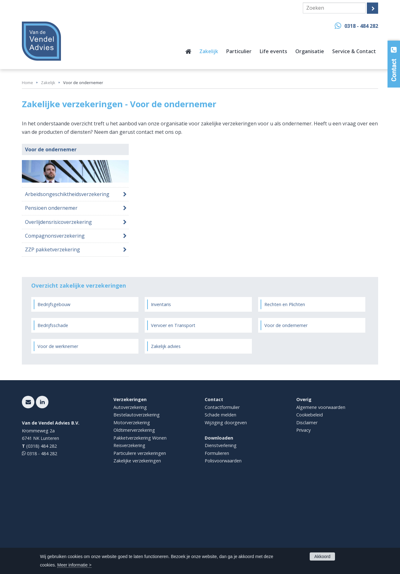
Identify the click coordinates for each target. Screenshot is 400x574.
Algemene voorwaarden (320, 492)
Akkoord (322, 556)
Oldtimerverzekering (134, 514)
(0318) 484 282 (41, 530)
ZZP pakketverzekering (52, 333)
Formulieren (217, 538)
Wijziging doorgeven (226, 507)
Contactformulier (222, 492)
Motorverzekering (131, 507)
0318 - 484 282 (361, 26)
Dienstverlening (221, 530)
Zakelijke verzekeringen (137, 545)
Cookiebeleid (309, 499)
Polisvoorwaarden (223, 545)
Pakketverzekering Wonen (140, 522)
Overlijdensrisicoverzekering (58, 306)
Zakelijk (48, 167)
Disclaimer (307, 507)
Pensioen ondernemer (51, 292)
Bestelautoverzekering (136, 499)
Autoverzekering (130, 492)
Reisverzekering (129, 530)
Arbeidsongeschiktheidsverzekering (67, 278)
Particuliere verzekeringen (139, 538)
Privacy (303, 514)
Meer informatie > (74, 564)
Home (27, 167)
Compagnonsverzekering (55, 320)
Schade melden (220, 499)
